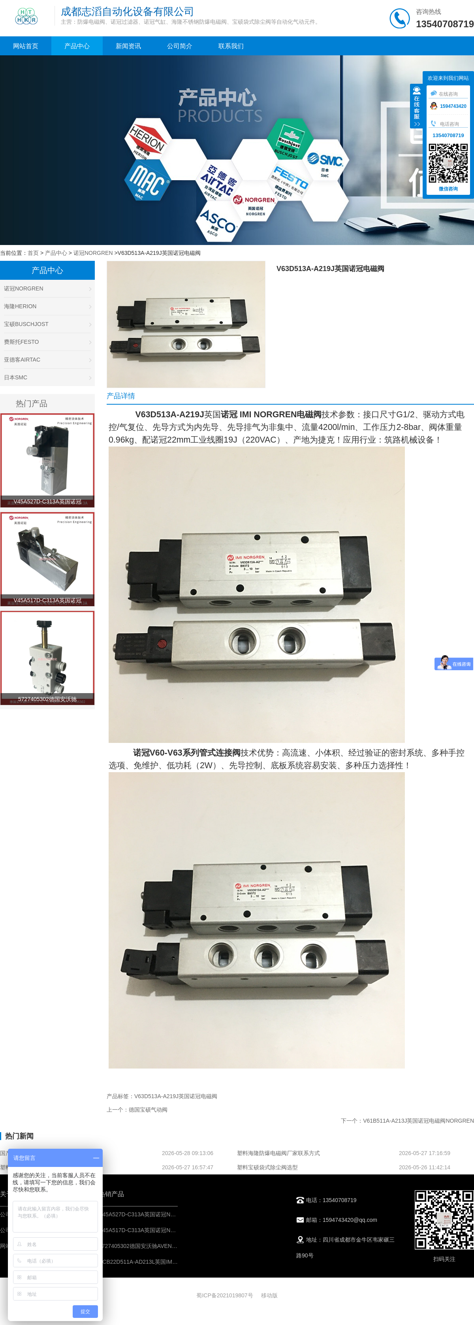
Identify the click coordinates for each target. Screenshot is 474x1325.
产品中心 (77, 46)
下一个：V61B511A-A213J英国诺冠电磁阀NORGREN (407, 1121)
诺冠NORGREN (93, 253)
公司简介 (179, 46)
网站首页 (25, 46)
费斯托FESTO (47, 342)
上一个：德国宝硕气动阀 (137, 1109)
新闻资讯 (128, 46)
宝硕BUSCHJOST (47, 324)
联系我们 (231, 46)
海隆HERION (47, 306)
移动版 (269, 1295)
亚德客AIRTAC (47, 359)
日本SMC (47, 377)
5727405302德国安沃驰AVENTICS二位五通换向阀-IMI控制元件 (177, 1246)
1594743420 (448, 106)
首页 (33, 253)
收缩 (416, 107)
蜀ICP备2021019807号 (224, 1295)
